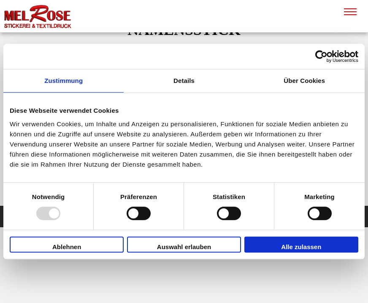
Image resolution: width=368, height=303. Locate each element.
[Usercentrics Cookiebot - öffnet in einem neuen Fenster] (321, 56)
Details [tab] (184, 80)
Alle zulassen (301, 246)
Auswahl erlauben (184, 246)
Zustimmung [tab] (63, 80)
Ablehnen (66, 246)
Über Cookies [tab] (304, 80)
